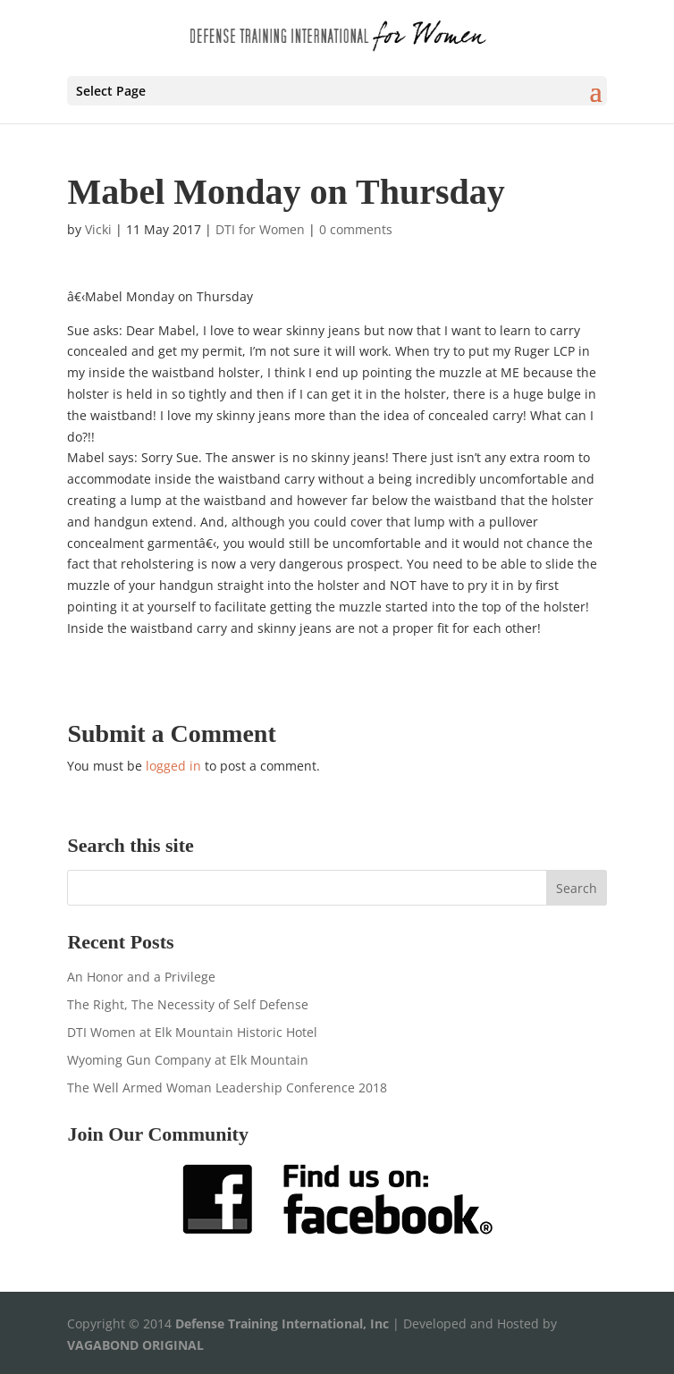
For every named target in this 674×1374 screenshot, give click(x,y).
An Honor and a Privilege (141, 976)
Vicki (98, 229)
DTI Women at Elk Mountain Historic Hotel (192, 1032)
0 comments (355, 229)
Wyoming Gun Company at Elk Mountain (187, 1059)
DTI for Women (260, 229)
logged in (173, 765)
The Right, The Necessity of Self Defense (187, 1004)
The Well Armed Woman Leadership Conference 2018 (227, 1087)
